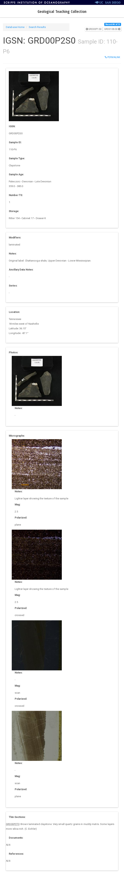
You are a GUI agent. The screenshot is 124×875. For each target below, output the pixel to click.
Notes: (13, 253)
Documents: (16, 837)
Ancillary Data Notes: (21, 269)
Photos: (13, 352)
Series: (13, 285)
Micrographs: (17, 435)
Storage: (14, 211)
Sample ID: (15, 142)
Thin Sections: (17, 817)
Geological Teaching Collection (62, 11)
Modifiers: (15, 237)
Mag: (17, 504)
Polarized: (21, 517)
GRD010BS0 (112, 29)
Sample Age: (16, 174)
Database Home (15, 27)
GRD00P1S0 (94, 29)
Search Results (37, 27)
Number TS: (16, 195)
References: (16, 853)
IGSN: (12, 126)
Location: (14, 312)
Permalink (112, 57)
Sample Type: (17, 158)
